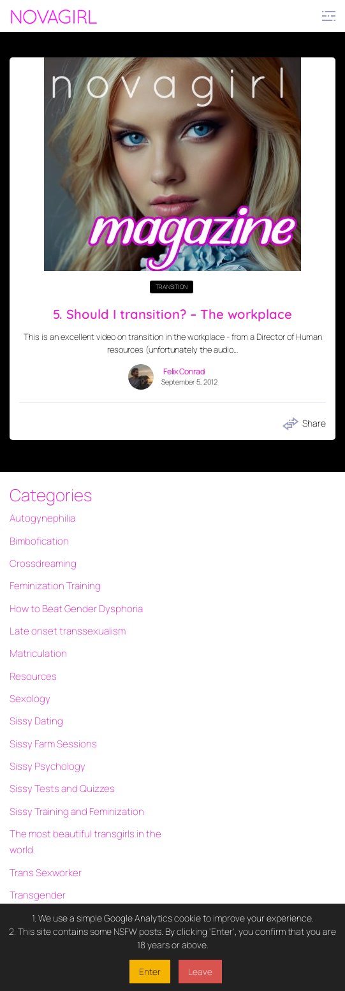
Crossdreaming (40, 556)
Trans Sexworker (43, 827)
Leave (200, 971)
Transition (171, 287)
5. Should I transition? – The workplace (173, 313)
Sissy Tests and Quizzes (57, 754)
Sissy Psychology (44, 734)
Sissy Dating (34, 695)
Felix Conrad (184, 370)
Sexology (28, 675)
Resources (31, 655)
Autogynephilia (40, 517)
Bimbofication (37, 537)
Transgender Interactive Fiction (72, 866)
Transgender (35, 847)
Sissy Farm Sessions (49, 714)
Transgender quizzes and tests (71, 886)
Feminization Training (52, 576)
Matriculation (36, 635)
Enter (150, 971)
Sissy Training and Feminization (71, 774)
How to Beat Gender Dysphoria (70, 596)
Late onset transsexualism (62, 616)
